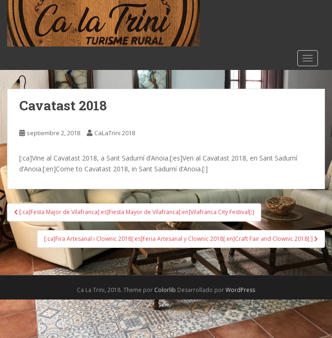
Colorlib (165, 290)
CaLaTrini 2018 (114, 133)
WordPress (240, 290)
